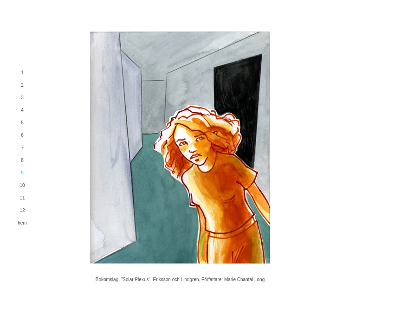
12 (22, 210)
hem (22, 222)
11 (22, 197)
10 (22, 185)
